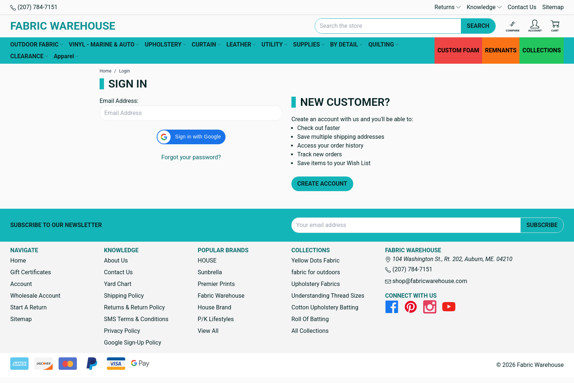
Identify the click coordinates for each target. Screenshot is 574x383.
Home (18, 260)
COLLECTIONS (541, 50)
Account (21, 283)
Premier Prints (216, 283)
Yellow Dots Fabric (315, 260)
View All (208, 330)
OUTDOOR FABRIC (36, 44)
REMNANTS (501, 50)
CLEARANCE (29, 56)
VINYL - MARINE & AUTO (104, 44)
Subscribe (542, 225)
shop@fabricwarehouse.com (426, 281)
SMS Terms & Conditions (136, 319)
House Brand (214, 307)
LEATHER (241, 44)
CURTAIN (206, 44)
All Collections (310, 330)
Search (478, 25)
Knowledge (484, 7)
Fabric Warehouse (221, 295)
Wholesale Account (35, 295)
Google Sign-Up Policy (132, 342)
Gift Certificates (30, 272)
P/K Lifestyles (216, 319)
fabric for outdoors (315, 272)
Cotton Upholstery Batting (324, 307)
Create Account (322, 183)
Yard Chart (117, 283)
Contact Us (522, 7)
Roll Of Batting (310, 319)
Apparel (66, 56)
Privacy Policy (122, 330)
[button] (191, 137)
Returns (448, 7)
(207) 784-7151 (33, 7)
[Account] (535, 26)
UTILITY (274, 44)
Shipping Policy (124, 295)
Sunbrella (210, 272)
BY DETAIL (346, 44)
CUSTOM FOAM (458, 50)
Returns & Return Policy (134, 307)
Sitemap (553, 7)
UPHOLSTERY (165, 44)
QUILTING (383, 44)
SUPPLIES (308, 44)
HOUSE (207, 260)
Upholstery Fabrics (315, 283)
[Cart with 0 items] (555, 26)
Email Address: (119, 100)
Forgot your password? (191, 157)
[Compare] (512, 26)
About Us (116, 260)
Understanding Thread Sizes (327, 295)
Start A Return (28, 307)
